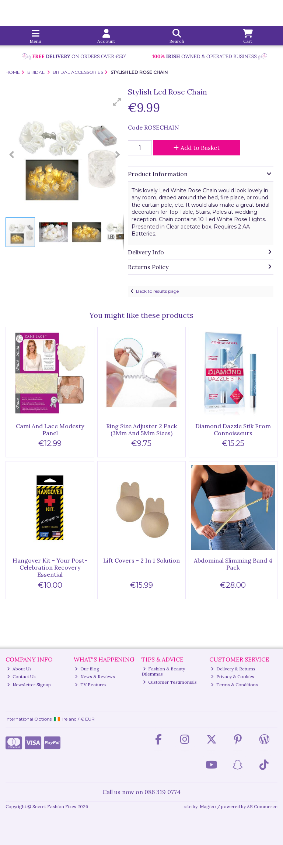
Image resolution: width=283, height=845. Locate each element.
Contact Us (21, 676)
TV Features (90, 684)
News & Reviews (95, 676)
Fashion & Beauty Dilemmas (163, 671)
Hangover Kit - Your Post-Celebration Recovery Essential (50, 567)
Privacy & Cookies (232, 676)
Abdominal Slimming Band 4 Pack (233, 564)
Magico (208, 806)
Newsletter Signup (29, 684)
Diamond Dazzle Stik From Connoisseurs (233, 429)
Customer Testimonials (170, 682)
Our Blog (87, 668)
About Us (19, 668)
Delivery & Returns (233, 668)
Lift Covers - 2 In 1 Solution (141, 560)
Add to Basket (197, 147)
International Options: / (50, 719)
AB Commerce (262, 806)
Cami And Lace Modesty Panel (50, 429)
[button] (117, 102)
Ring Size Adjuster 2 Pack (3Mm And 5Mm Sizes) (141, 429)
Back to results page (157, 291)
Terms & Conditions (234, 684)
